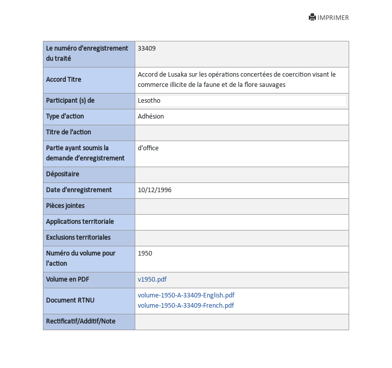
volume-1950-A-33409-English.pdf (186, 296)
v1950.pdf (152, 280)
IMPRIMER (329, 17)
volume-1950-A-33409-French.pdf (186, 306)
